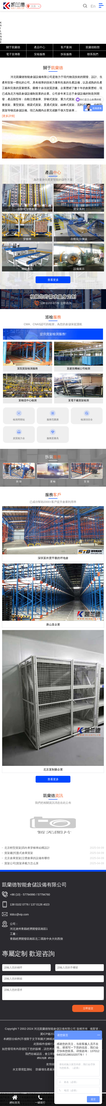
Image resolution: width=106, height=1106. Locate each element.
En (93, 6)
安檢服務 (39, 54)
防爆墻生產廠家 (49, 1069)
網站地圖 (42, 1058)
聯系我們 (92, 54)
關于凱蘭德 (13, 47)
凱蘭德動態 (93, 47)
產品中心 (39, 47)
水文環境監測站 (26, 1069)
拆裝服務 (66, 54)
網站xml (52, 1058)
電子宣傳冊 (13, 54)
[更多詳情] (8, 115)
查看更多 (53, 279)
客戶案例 (66, 47)
